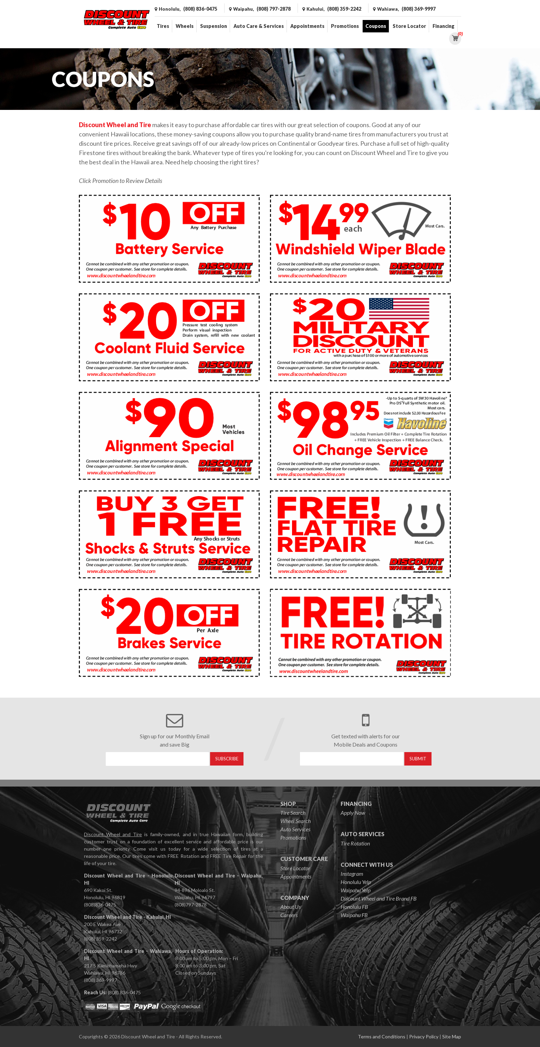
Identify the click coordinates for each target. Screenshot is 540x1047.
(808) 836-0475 (124, 992)
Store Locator (409, 26)
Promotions (345, 26)
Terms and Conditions (381, 1036)
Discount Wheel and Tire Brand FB (379, 898)
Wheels (185, 26)
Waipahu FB (354, 915)
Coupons (375, 26)
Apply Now (353, 812)
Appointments (307, 26)
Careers (289, 915)
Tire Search (292, 812)
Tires (163, 26)
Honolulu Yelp (356, 882)
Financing (444, 26)
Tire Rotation (355, 843)
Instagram (352, 873)
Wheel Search (295, 821)
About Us (290, 906)
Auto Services (295, 829)
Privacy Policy (423, 1036)
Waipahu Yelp (356, 890)
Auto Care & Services (258, 26)
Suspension (213, 26)
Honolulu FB (354, 906)
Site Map (451, 1036)
